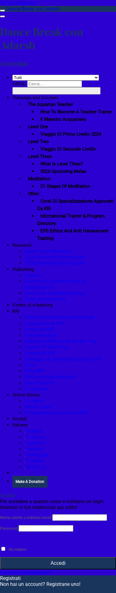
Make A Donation (29, 482)
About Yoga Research (48, 251)
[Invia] (56, 91)
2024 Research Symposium (55, 257)
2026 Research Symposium (55, 263)
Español (34, 461)
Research (22, 245)
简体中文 (35, 467)
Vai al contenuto (18, 3)
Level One (38, 127)
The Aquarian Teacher (50, 104)
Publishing (23, 269)
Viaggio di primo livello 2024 (70, 134)
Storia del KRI (39, 329)
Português (37, 455)
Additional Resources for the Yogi (61, 341)
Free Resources (41, 335)
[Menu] (2, 16)
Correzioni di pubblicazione (54, 293)
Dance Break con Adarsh (33, 9)
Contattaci (36, 389)
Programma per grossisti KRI (56, 413)
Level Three (40, 156)
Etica (30, 365)
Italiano (20, 425)
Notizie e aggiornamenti (51, 377)
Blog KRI (34, 371)
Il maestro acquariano (63, 119)
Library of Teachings (47, 347)
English (33, 431)
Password (9, 528)
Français (35, 437)
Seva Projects (39, 383)
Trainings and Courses (35, 97)
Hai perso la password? (25, 572)
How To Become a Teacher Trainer (76, 112)
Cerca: (19, 83)
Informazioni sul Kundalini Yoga (60, 317)
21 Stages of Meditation (65, 186)
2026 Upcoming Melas (63, 171)
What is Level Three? (61, 164)
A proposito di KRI (44, 323)
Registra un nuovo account (29, 590)
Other (33, 194)
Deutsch (34, 443)
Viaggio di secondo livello (68, 149)
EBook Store (38, 407)
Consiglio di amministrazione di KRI (63, 359)
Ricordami (13, 549)
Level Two (38, 141)
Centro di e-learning (32, 305)
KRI (15, 311)
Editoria (33, 275)
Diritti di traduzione (45, 299)
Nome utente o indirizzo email (25, 517)
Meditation (39, 179)
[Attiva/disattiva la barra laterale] (2, 10)
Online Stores (26, 395)
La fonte (34, 401)
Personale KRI (40, 353)
